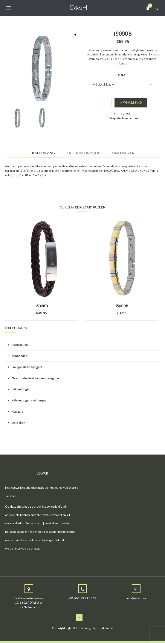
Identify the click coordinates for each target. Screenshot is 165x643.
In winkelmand (131, 102)
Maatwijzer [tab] (123, 153)
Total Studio (105, 628)
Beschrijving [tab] (43, 153)
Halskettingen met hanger (29, 400)
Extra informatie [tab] (83, 153)
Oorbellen (18, 423)
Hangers (17, 411)
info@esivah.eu (136, 598)
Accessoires (20, 345)
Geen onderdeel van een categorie (35, 378)
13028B (41, 306)
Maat (121, 75)
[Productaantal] (105, 102)
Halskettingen (21, 389)
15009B (122, 306)
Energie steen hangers (27, 367)
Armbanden (130, 118)
